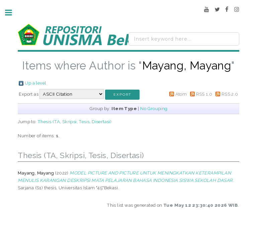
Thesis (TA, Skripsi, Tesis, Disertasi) (74, 121)
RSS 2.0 (230, 94)
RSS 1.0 (204, 94)
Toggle (12, 12)
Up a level (35, 83)
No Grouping (153, 108)
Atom (181, 94)
